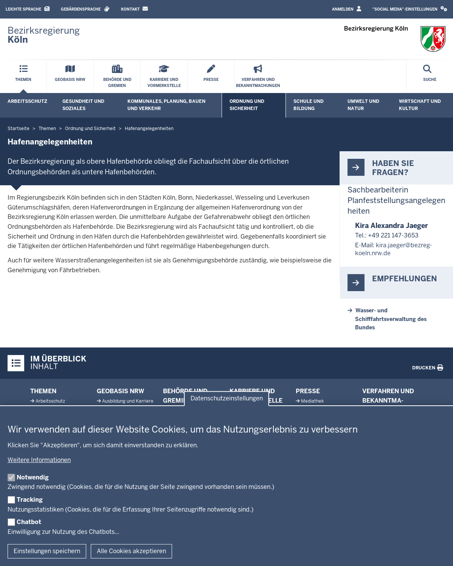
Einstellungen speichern (47, 551)
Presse (308, 391)
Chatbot (29, 522)
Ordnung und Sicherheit (247, 105)
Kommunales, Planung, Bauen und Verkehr (166, 105)
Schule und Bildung (308, 105)
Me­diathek (312, 401)
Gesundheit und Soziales (83, 105)
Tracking (30, 500)
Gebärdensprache (85, 9)
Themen (43, 391)
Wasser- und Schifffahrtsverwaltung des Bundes (391, 319)
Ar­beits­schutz (50, 401)
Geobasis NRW (120, 391)
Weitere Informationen (39, 460)
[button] (410, 9)
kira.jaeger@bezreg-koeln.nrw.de (393, 249)
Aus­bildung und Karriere (128, 401)
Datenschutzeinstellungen (227, 398)
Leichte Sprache (28, 9)
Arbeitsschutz (27, 101)
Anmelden (346, 9)
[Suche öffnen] (429, 76)
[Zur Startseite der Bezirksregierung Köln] (44, 35)
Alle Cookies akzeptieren (131, 551)
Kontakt (134, 9)
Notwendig (33, 477)
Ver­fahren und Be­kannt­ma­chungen (388, 400)
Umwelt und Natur (363, 105)
